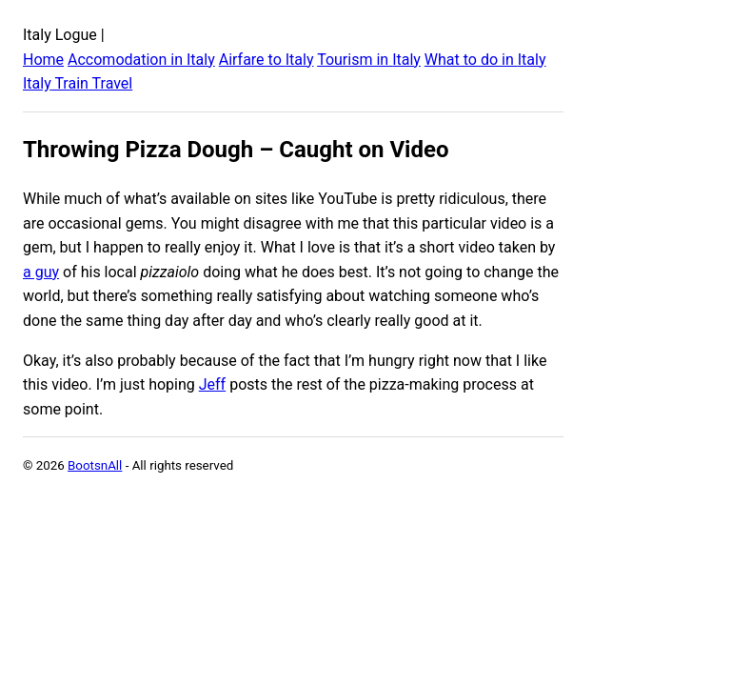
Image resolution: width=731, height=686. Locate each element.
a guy (41, 272)
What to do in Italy (485, 59)
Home (43, 59)
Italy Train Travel (77, 83)
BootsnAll (95, 465)
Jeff (212, 384)
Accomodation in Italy (141, 59)
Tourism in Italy (369, 59)
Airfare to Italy (266, 59)
